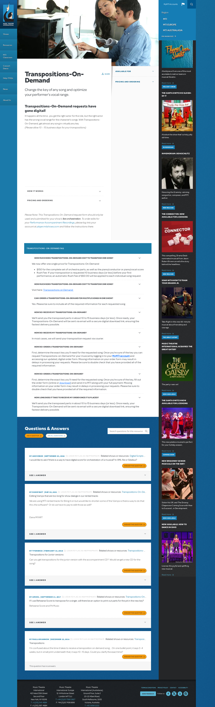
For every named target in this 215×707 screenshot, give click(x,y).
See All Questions (55, 436)
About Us (7, 100)
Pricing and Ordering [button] (127, 82)
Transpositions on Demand (58, 290)
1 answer (37, 471)
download (64, 382)
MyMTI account (121, 355)
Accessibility (183, 681)
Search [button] (191, 4)
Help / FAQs (8, 78)
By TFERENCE (36, 546)
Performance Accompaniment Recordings (52, 222)
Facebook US (168, 687)
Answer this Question (133, 462)
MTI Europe (169, 24)
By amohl (34, 592)
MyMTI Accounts (171, 4)
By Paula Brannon (39, 634)
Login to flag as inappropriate (84, 453)
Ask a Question (33, 436)
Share (107, 74)
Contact (173, 681)
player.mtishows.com (48, 226)
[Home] (8, 14)
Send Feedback (148, 687)
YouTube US (180, 687)
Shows (6, 34)
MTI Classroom (7, 56)
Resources (7, 45)
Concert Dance (6, 67)
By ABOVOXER (36, 453)
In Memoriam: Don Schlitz (176, 153)
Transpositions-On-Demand (136, 488)
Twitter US (174, 687)
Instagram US (185, 687)
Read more (168, 82)
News (5, 89)
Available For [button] (123, 71)
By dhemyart (36, 488)
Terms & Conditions (148, 681)
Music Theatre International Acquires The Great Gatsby (177, 346)
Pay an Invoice (167, 36)
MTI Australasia (172, 30)
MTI (165, 18)
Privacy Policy (163, 681)
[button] (183, 4)
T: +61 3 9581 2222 (92, 699)
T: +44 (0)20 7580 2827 (65, 693)
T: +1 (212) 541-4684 (39, 696)
